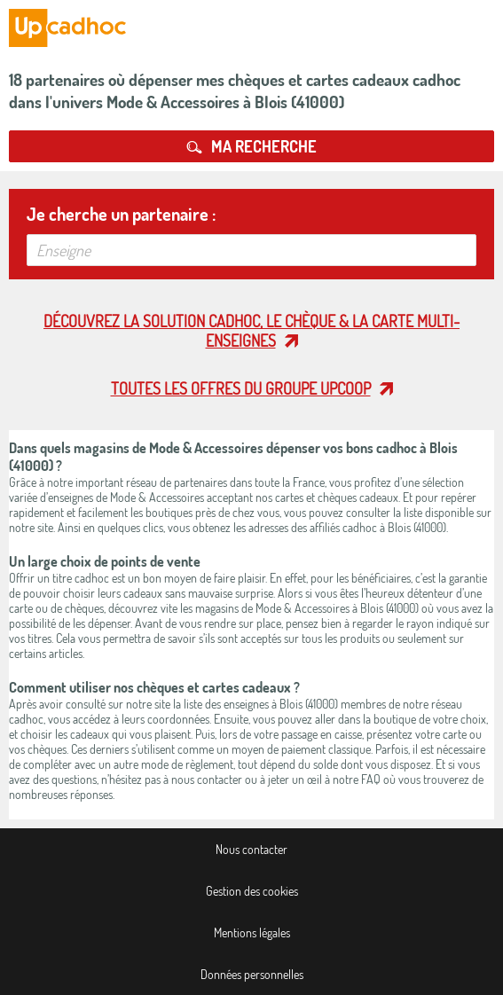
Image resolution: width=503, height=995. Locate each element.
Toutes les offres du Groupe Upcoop (241, 388)
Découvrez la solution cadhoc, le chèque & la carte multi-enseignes (251, 330)
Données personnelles (251, 974)
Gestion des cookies (252, 890)
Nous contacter (251, 849)
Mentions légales (252, 932)
